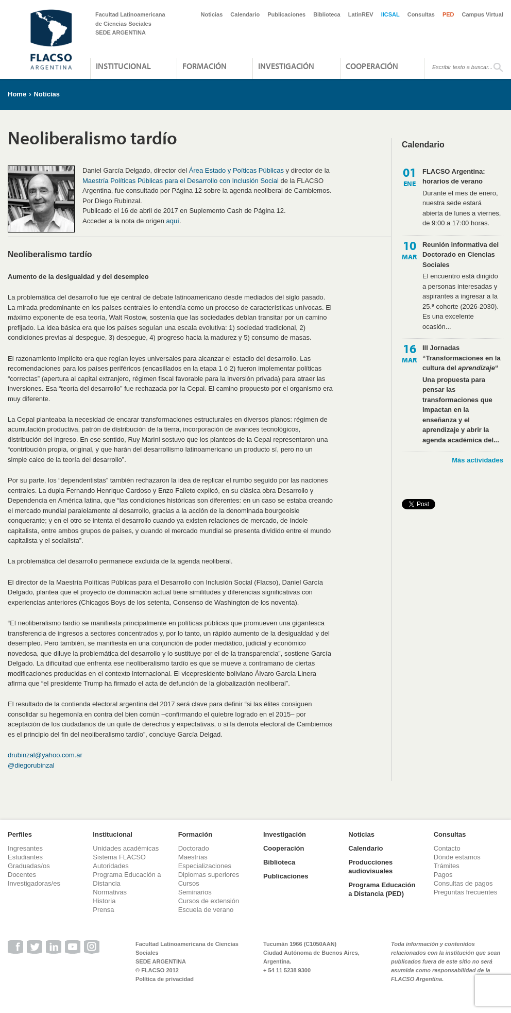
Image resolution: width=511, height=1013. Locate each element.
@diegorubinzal (31, 765)
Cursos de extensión (209, 901)
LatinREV (360, 14)
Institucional (123, 66)
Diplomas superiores (209, 874)
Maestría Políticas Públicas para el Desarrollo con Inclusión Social (180, 181)
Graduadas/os (29, 866)
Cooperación (372, 66)
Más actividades (477, 460)
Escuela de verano (206, 910)
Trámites (446, 866)
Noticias (212, 14)
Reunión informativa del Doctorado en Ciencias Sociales (460, 255)
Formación (204, 66)
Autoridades (110, 866)
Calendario (245, 14)
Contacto (447, 848)
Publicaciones (286, 14)
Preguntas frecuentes (466, 892)
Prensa (103, 910)
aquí (172, 221)
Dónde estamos (457, 857)
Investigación (286, 66)
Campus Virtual (483, 14)
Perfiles (20, 834)
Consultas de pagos (463, 883)
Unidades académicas (126, 848)
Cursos (188, 883)
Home (17, 94)
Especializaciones (204, 866)
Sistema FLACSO (119, 857)
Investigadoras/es (34, 883)
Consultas (421, 14)
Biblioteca (326, 14)
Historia (104, 901)
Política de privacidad (164, 979)
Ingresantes (25, 848)
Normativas (110, 892)
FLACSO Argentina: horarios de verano (453, 177)
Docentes (22, 874)
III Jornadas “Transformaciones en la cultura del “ (461, 358)
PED (448, 14)
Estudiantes (25, 857)
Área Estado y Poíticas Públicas (236, 170)
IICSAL (390, 14)
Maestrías (193, 857)
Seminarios (195, 892)
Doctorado (193, 848)
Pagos (443, 874)
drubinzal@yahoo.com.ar (45, 755)
